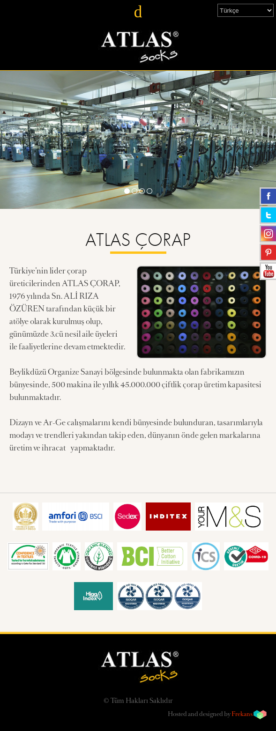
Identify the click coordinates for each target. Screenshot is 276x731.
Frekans (242, 714)
